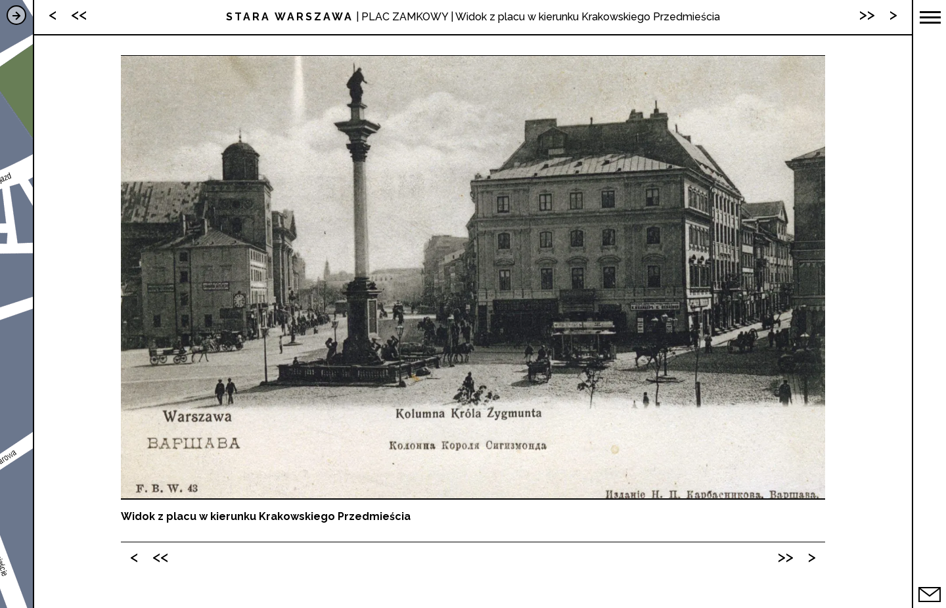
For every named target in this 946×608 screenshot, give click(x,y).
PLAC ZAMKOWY (404, 17)
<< (160, 556)
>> (786, 556)
